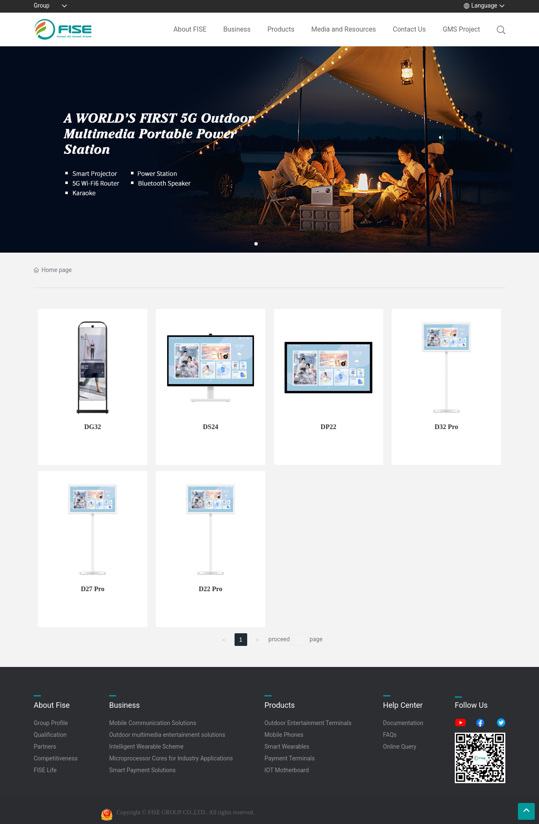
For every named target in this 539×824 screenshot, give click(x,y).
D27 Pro (92, 588)
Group (42, 5)
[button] (256, 243)
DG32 (92, 426)
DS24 (210, 426)
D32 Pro (446, 426)
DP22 (328, 426)
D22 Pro (210, 588)
